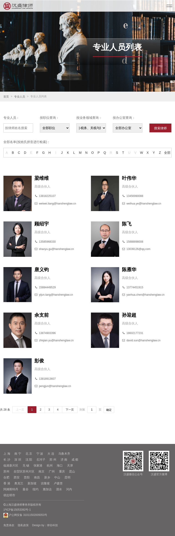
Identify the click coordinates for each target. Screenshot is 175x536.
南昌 (37, 477)
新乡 (47, 477)
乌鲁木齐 (64, 453)
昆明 (67, 477)
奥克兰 (18, 483)
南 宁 (17, 453)
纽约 (36, 489)
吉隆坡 (45, 483)
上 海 (6, 453)
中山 (57, 477)
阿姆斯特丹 (10, 489)
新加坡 (32, 483)
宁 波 (39, 453)
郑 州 (52, 459)
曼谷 (25, 489)
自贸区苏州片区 (24, 471)
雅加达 (47, 489)
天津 (70, 465)
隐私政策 (23, 525)
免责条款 (8, 525)
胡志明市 (9, 495)
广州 (52, 471)
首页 (6, 96)
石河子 (40, 459)
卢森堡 (58, 483)
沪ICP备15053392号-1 (17, 509)
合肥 (6, 477)
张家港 (37, 465)
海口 (60, 465)
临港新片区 (10, 465)
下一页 (70, 409)
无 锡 (26, 465)
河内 (69, 489)
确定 (109, 409)
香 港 (6, 483)
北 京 (29, 453)
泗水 (59, 489)
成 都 (75, 459)
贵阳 (27, 477)
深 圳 (17, 459)
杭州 (50, 465)
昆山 (72, 471)
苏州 (6, 471)
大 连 (50, 453)
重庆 (62, 471)
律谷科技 (52, 525)
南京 (41, 471)
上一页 (20, 409)
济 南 (64, 459)
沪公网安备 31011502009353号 (25, 515)
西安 (17, 477)
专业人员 (19, 96)
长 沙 (6, 459)
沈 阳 (29, 459)
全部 (167, 152)
